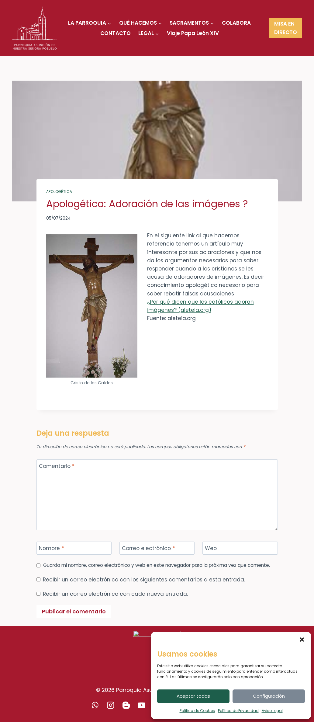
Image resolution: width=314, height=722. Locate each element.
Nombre (51, 548)
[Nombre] (74, 548)
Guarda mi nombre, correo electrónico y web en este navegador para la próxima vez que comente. (156, 565)
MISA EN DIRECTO (285, 28)
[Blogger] (126, 705)
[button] (302, 640)
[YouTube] (141, 705)
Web (211, 548)
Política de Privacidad (238, 710)
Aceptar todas (193, 696)
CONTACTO (115, 33)
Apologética (59, 191)
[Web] (240, 548)
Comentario (56, 466)
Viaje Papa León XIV (193, 33)
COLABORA (236, 22)
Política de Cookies (197, 710)
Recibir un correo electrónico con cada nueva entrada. (115, 594)
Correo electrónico (148, 548)
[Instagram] (110, 705)
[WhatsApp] (95, 705)
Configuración (269, 696)
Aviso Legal (272, 710)
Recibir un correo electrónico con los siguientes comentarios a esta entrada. (144, 579)
